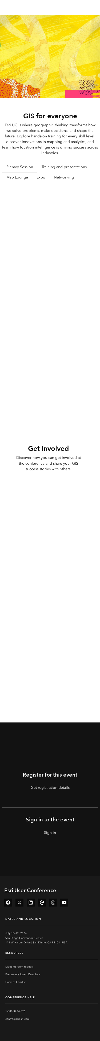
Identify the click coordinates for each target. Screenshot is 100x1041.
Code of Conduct (15, 982)
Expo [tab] (41, 177)
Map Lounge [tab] (17, 177)
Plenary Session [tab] (19, 167)
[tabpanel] (50, 260)
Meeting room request (19, 966)
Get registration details (50, 787)
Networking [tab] (64, 177)
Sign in (50, 832)
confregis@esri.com (17, 1019)
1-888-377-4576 (15, 1011)
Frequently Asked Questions (22, 974)
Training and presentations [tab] (64, 167)
